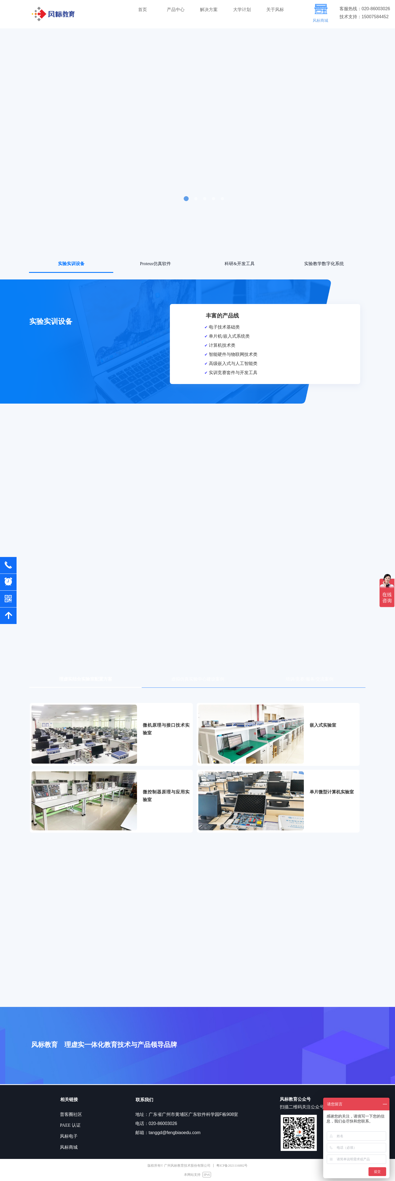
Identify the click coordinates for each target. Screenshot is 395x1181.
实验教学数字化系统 (324, 263)
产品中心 (176, 9)
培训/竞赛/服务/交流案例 (309, 679)
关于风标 (275, 9)
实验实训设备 (71, 263)
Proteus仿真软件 (155, 263)
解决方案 (209, 9)
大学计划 (242, 9)
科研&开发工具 (239, 263)
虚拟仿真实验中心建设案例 (197, 679)
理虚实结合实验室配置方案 (85, 679)
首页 (142, 9)
